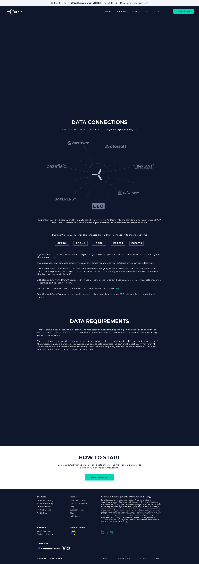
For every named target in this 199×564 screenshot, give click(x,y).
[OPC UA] (80, 243)
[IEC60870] (136, 243)
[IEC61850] (118, 243)
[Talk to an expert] (99, 477)
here (117, 288)
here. (54, 257)
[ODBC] (99, 243)
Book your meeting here (134, 3)
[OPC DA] (62, 243)
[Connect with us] (183, 11)
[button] (109, 11)
